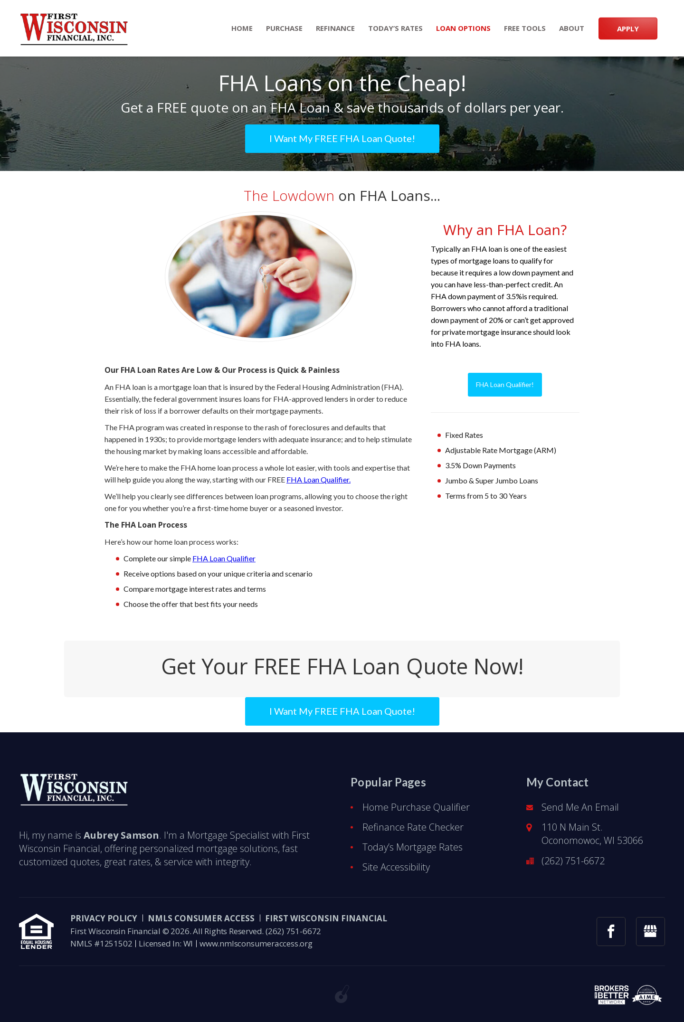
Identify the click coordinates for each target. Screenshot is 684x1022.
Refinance (335, 28)
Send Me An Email (580, 807)
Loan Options (463, 28)
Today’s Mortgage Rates (412, 847)
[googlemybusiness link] (650, 931)
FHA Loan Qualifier (224, 558)
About (571, 28)
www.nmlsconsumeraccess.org (256, 943)
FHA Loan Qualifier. (318, 479)
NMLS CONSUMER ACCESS (201, 918)
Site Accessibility (396, 867)
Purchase (284, 28)
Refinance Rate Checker (413, 827)
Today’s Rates (395, 28)
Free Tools (525, 28)
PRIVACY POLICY (103, 918)
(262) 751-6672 (573, 860)
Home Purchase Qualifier (416, 807)
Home (242, 28)
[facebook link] (611, 931)
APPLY (628, 28)
